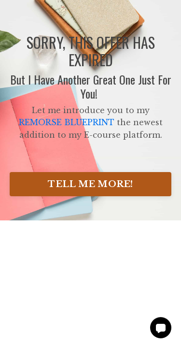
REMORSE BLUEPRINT (66, 122)
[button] (160, 327)
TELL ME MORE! (90, 184)
